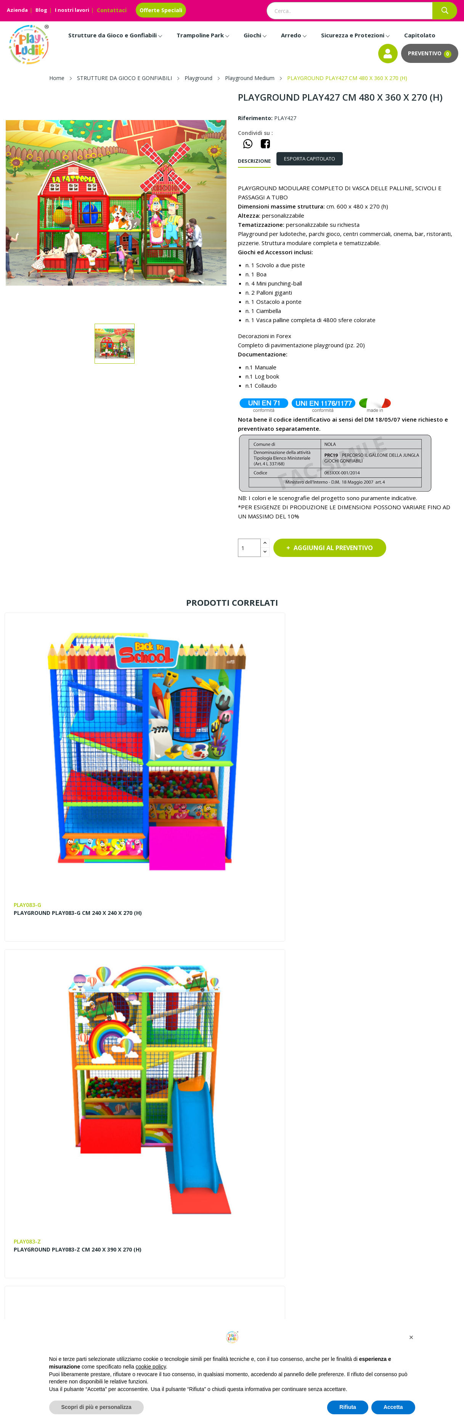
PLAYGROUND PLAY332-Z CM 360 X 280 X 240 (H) (285, 912)
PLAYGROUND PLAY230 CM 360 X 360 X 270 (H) (406, 912)
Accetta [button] (393, 1407)
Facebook (12, 1316)
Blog (41, 9)
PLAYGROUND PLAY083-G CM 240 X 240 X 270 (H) (52, 742)
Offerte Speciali (161, 10)
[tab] (315, 158)
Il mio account (294, 1207)
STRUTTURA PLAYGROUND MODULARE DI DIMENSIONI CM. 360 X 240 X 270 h (55, 915)
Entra (282, 1195)
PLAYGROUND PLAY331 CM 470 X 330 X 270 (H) (57, 1088)
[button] (411, 1337)
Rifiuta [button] (347, 1407)
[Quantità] (249, 548)
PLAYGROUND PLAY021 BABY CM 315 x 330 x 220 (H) (289, 742)
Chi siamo (173, 1182)
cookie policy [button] (151, 1367)
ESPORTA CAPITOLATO (315, 158)
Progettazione (409, 1182)
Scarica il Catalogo (415, 1233)
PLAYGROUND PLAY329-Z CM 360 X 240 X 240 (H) (168, 912)
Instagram (30, 1316)
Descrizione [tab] (254, 160)
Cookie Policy (293, 1233)
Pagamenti (405, 1195)
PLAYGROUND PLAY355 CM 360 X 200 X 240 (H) (406, 742)
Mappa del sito (295, 1182)
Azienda (17, 9)
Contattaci (112, 10)
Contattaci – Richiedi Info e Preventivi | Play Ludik (209, 1199)
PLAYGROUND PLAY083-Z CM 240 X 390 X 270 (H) (168, 742)
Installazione (407, 1220)
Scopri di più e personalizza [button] (96, 1407)
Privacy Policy (293, 1220)
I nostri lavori (72, 9)
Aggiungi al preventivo (340, 548)
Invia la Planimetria (416, 1207)
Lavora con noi (180, 1230)
